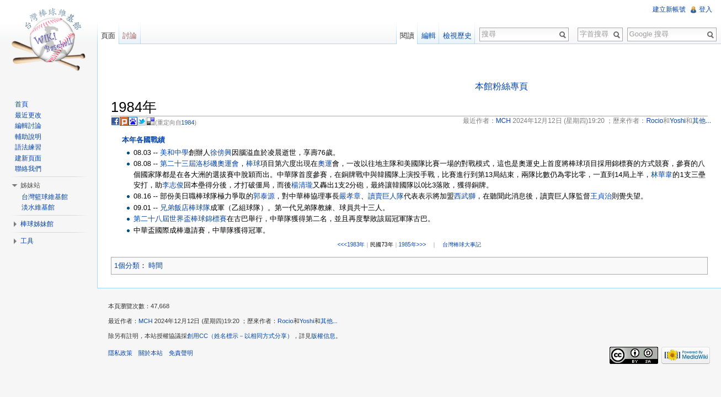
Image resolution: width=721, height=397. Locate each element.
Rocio (285, 321)
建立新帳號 (669, 9)
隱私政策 (120, 353)
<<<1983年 (351, 245)
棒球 (253, 163)
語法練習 (28, 147)
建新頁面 (28, 158)
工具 (27, 241)
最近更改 (28, 115)
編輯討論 (28, 126)
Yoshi (307, 321)
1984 (188, 122)
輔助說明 (28, 137)
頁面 (108, 35)
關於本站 (150, 353)
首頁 (21, 104)
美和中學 (174, 152)
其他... (329, 321)
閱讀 (407, 35)
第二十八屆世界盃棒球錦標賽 (180, 218)
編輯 (428, 35)
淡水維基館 (38, 207)
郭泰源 (264, 196)
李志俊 (173, 185)
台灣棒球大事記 (461, 245)
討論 (129, 35)
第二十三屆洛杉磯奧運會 (199, 163)
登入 (705, 9)
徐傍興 (221, 152)
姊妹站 (30, 185)
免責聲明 (181, 353)
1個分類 (127, 265)
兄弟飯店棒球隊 (185, 207)
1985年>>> (412, 245)
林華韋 (661, 174)
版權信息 (323, 335)
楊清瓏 (302, 185)
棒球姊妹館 (37, 224)
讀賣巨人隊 (386, 196)
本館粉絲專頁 (501, 86)
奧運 (325, 163)
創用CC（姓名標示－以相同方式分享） (240, 335)
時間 (155, 265)
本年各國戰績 (143, 140)
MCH (145, 321)
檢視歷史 (457, 35)
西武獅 (465, 196)
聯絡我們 (28, 169)
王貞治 (601, 196)
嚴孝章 (350, 196)
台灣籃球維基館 (45, 197)
